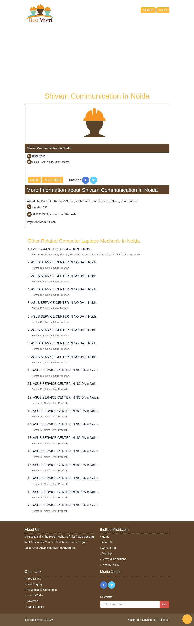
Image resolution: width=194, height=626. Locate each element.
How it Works (35, 595)
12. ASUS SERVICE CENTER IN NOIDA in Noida (63, 397)
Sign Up (107, 553)
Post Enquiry (52, 179)
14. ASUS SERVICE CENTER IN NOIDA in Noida (63, 424)
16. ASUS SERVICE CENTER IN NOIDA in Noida (63, 451)
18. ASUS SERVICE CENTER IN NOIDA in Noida (63, 478)
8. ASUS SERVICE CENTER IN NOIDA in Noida (62, 343)
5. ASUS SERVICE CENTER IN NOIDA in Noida (62, 302)
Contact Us (109, 547)
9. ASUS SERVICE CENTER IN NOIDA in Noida (62, 357)
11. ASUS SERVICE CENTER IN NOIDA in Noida (63, 383)
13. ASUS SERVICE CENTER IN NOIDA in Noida (63, 411)
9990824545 (38, 156)
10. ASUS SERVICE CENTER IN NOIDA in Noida (63, 370)
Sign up (148, 10)
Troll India (163, 619)
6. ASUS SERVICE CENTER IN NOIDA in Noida (62, 316)
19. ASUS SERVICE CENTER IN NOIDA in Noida (63, 492)
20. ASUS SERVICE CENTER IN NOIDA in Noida (63, 505)
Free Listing (34, 578)
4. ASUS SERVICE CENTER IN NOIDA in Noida (62, 289)
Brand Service (35, 606)
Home (105, 536)
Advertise (32, 601)
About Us (108, 542)
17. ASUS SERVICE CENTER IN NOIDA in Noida (63, 465)
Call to (34, 179)
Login (163, 10)
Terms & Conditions (114, 559)
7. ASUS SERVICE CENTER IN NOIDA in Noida (62, 330)
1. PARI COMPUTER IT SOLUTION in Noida (60, 249)
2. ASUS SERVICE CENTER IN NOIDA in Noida (62, 262)
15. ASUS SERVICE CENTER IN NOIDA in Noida (63, 438)
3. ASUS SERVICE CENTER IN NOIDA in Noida (62, 276)
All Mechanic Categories (42, 589)
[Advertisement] (97, 59)
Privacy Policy (110, 564)
